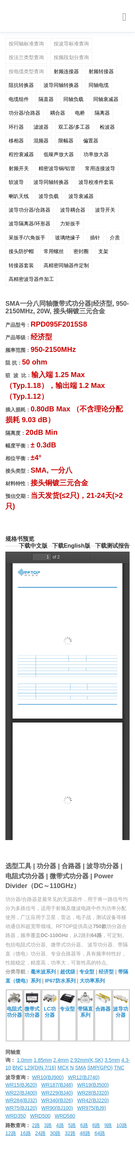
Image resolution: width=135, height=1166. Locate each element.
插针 (95, 237)
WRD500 (40, 1116)
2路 (36, 1125)
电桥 (80, 113)
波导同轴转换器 (61, 85)
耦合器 (57, 113)
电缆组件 (19, 99)
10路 (121, 1125)
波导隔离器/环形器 (29, 223)
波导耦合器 (72, 210)
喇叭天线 (19, 196)
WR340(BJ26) (57, 1100)
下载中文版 (33, 546)
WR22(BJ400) (21, 1093)
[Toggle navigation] (124, 17)
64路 (100, 1133)
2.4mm (61, 1060)
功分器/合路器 (24, 113)
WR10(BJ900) (48, 1077)
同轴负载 (73, 99)
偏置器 (90, 140)
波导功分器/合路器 (29, 210)
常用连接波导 (100, 168)
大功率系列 (92, 981)
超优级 (67, 972)
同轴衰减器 (105, 99)
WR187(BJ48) (57, 1085)
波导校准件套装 (96, 182)
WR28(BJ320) (93, 1093)
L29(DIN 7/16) (40, 1067)
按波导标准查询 (71, 44)
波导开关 (105, 210)
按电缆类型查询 (26, 71)
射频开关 (19, 168)
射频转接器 (101, 71)
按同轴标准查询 (26, 44)
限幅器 (65, 140)
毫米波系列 (43, 972)
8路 (96, 1125)
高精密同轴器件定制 (66, 265)
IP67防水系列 (60, 981)
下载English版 (71, 546)
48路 (85, 1133)
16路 (25, 1133)
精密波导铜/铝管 (57, 168)
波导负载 (49, 196)
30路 (55, 1133)
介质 (115, 237)
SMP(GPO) (100, 1067)
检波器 (107, 127)
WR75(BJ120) (21, 1108)
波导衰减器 (81, 196)
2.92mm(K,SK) (86, 1060)
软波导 (16, 182)
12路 (10, 1133)
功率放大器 (96, 154)
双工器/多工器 (74, 127)
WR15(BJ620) (21, 1085)
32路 (70, 1133)
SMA (80, 1067)
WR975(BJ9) (91, 1108)
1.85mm (43, 1060)
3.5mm (112, 1060)
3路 (48, 1125)
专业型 (86, 972)
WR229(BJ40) (57, 1093)
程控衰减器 (21, 154)
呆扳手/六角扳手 (27, 237)
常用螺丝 (54, 251)
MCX (63, 1067)
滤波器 (41, 127)
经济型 (106, 972)
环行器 (16, 127)
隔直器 (46, 99)
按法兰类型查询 (26, 57)
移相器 (16, 140)
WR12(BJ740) (83, 1077)
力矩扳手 (70, 223)
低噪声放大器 (59, 154)
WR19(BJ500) (93, 1085)
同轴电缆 (99, 85)
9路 (108, 1125)
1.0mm (24, 1060)
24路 (40, 1133)
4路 (60, 1125)
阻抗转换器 (21, 85)
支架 (103, 251)
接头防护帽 (21, 251)
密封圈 (81, 251)
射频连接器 (66, 71)
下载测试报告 (112, 546)
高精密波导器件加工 (31, 279)
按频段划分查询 (71, 57)
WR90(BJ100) (57, 1108)
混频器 (41, 140)
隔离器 (102, 113)
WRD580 (65, 1116)
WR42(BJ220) (93, 1100)
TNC (119, 1067)
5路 (72, 1125)
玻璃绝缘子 (67, 237)
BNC (17, 1067)
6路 (84, 1125)
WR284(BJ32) (21, 1100)
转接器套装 (21, 265)
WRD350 (15, 1116)
